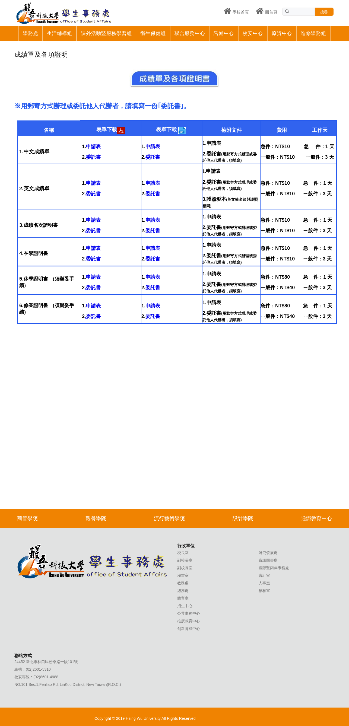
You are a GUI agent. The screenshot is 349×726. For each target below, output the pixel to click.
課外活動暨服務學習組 (106, 33)
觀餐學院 (95, 518)
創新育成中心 (188, 628)
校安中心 (253, 33)
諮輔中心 (224, 33)
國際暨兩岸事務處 (274, 568)
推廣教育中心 (188, 621)
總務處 (183, 590)
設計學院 (243, 518)
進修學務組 (313, 33)
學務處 (30, 33)
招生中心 (184, 606)
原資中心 (282, 33)
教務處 (183, 583)
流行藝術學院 (169, 518)
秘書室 (183, 575)
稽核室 (264, 590)
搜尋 (324, 12)
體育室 (183, 598)
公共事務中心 (188, 613)
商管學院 (27, 518)
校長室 (183, 552)
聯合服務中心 (189, 33)
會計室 (264, 575)
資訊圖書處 (268, 560)
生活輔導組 (59, 33)
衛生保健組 (153, 33)
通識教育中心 (316, 518)
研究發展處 (268, 552)
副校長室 (184, 560)
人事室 (264, 583)
